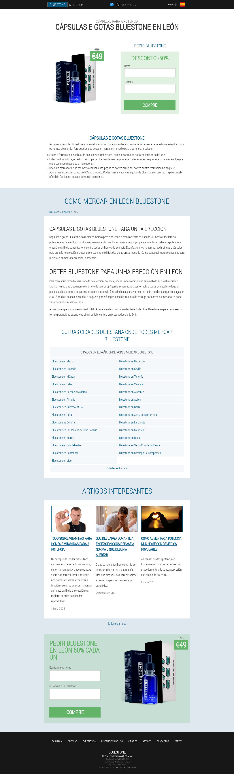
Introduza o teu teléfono (62, 686)
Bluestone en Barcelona (132, 361)
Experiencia (89, 741)
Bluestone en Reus (129, 438)
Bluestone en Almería (63, 399)
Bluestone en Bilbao (62, 384)
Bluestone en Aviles (130, 399)
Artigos (147, 741)
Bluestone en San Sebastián (67, 445)
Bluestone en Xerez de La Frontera (138, 415)
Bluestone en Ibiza (62, 415)
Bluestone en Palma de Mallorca (69, 392)
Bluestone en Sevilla (130, 369)
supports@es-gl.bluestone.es (117, 755)
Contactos (163, 741)
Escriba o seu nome (60, 667)
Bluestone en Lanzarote (132, 422)
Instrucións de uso (112, 741)
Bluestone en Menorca (131, 430)
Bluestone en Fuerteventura (67, 407)
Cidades (132, 741)
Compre (150, 105)
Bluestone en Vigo (62, 460)
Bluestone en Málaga (63, 376)
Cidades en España (117, 468)
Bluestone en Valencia (131, 384)
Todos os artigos (117, 623)
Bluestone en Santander (65, 453)
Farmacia (57, 741)
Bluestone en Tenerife (131, 376)
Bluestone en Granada (64, 369)
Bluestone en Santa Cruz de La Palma (139, 445)
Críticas (72, 741)
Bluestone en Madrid (63, 361)
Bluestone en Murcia (63, 438)
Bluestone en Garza (129, 407)
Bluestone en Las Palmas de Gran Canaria (74, 430)
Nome (127, 66)
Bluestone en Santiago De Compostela (140, 453)
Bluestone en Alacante (131, 392)
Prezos (178, 741)
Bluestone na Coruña (63, 422)
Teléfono (128, 82)
